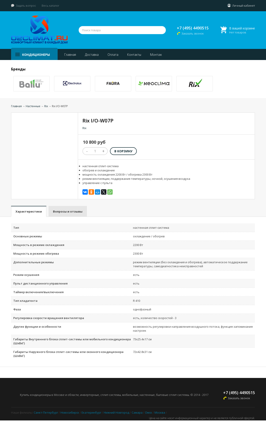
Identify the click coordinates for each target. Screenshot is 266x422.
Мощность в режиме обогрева (36, 254)
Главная (70, 54)
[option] (31, 83)
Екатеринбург (91, 412)
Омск (148, 412)
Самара (137, 412)
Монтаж (156, 54)
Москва (160, 412)
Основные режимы (27, 236)
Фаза (17, 309)
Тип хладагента (25, 301)
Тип (16, 228)
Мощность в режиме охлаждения (38, 245)
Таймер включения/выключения (38, 292)
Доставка (92, 54)
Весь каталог (50, 6)
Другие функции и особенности (37, 327)
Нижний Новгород (116, 412)
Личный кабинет (243, 6)
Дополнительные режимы (33, 262)
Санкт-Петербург (46, 412)
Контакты (134, 54)
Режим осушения (26, 275)
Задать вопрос (26, 6)
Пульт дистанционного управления (40, 283)
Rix (46, 106)
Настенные (33, 106)
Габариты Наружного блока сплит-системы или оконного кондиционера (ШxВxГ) (68, 354)
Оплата (113, 54)
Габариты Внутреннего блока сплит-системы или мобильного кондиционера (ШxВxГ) (72, 341)
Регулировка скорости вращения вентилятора (48, 318)
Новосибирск (70, 412)
